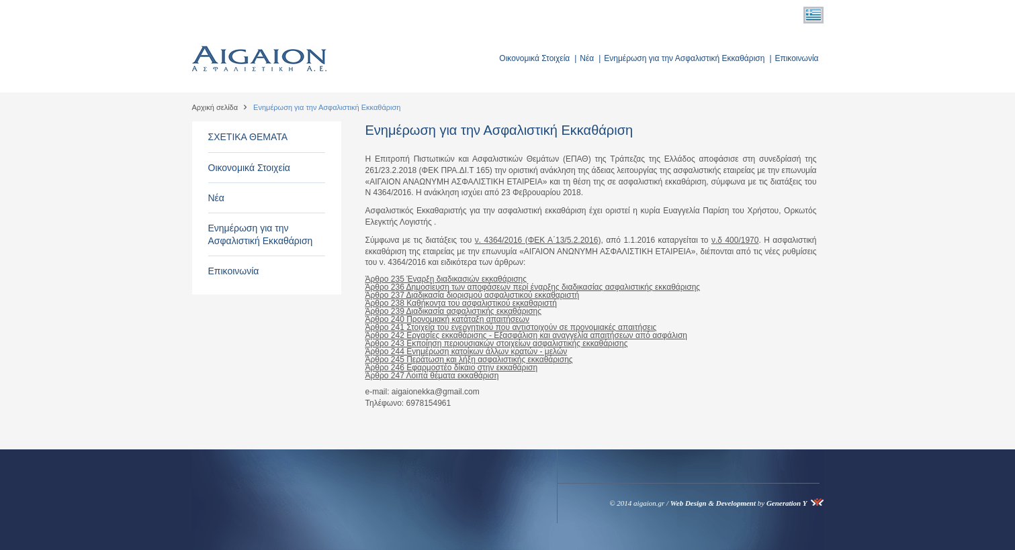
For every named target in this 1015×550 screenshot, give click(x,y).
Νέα (587, 58)
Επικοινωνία (796, 58)
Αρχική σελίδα (215, 107)
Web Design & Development (713, 503)
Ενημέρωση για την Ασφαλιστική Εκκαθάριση (684, 58)
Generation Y (786, 503)
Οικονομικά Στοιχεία (534, 58)
